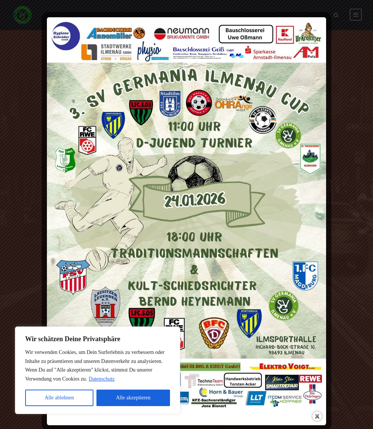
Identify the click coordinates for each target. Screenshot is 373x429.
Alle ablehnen (59, 397)
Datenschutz (101, 379)
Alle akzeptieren (133, 397)
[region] (97, 370)
